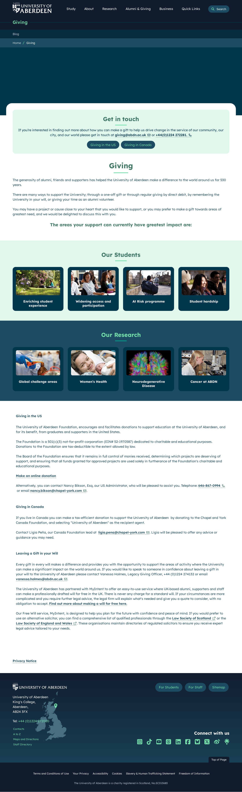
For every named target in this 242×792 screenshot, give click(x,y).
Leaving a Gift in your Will (37, 553)
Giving (20, 22)
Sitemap (218, 687)
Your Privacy (81, 773)
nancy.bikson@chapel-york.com (56, 491)
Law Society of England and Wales (44, 623)
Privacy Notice (25, 661)
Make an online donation (36, 476)
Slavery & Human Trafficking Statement (150, 773)
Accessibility (100, 773)
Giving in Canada (138, 145)
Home (17, 43)
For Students (169, 687)
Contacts (18, 729)
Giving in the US (103, 145)
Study (73, 9)
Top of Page (218, 759)
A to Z (17, 734)
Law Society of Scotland (191, 618)
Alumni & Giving (140, 9)
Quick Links (193, 9)
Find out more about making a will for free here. (88, 604)
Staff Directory (22, 744)
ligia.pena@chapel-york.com (121, 532)
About (91, 9)
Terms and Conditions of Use (51, 773)
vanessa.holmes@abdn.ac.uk (39, 579)
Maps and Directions (26, 739)
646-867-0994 (209, 486)
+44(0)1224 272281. (171, 135)
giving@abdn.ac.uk (130, 135)
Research (111, 9)
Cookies (117, 773)
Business (168, 9)
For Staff (195, 687)
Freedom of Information (194, 773)
